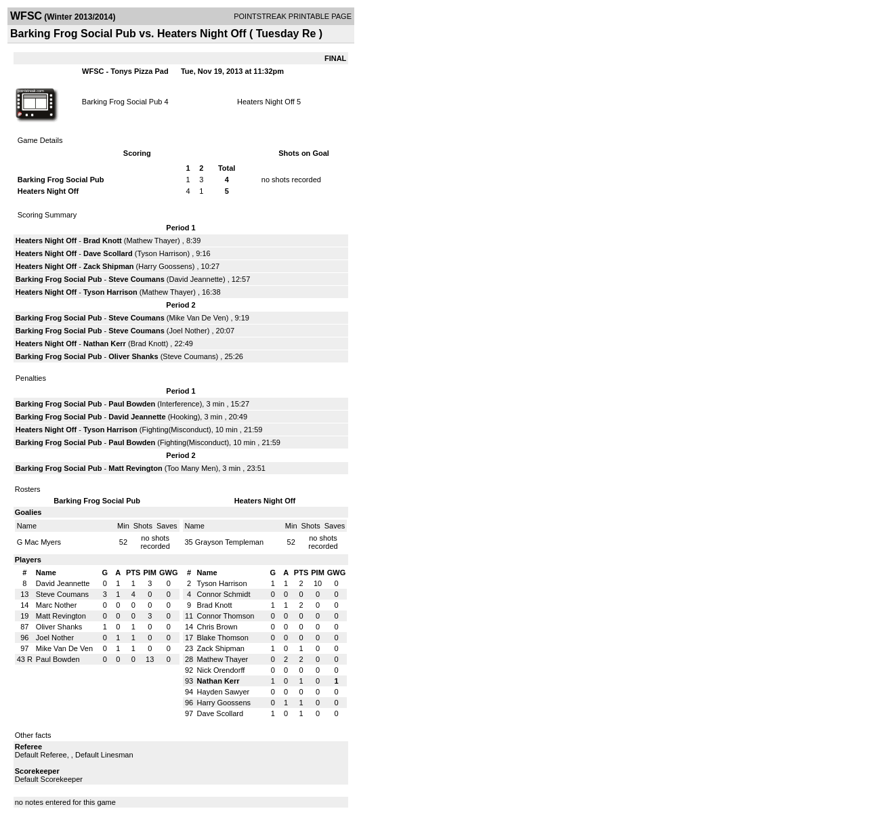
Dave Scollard (108, 253)
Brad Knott (102, 240)
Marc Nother (56, 605)
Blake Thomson (223, 637)
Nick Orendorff (221, 670)
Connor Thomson (226, 616)
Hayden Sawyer (223, 692)
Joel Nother (188, 331)
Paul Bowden (131, 404)
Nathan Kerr (104, 343)
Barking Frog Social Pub (122, 102)
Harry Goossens (165, 266)
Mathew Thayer (152, 240)
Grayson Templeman (229, 542)
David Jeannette (196, 279)
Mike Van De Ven (197, 318)
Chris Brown (217, 627)
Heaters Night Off (266, 102)
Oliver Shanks (133, 356)
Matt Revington (135, 468)
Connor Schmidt (224, 594)
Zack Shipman (108, 266)
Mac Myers (42, 542)
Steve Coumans (136, 279)
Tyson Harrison (162, 253)
